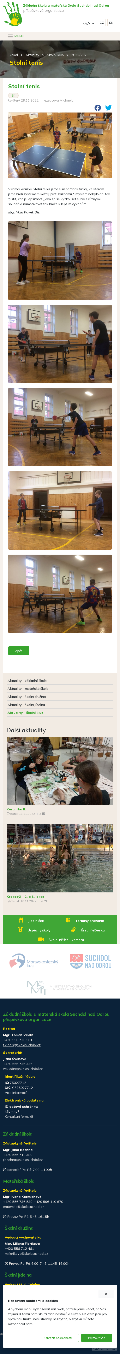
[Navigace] (15, 36)
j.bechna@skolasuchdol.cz (23, 1160)
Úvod (14, 55)
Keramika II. (16, 809)
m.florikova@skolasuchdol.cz (26, 1253)
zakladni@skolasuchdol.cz (23, 1069)
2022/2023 (80, 55)
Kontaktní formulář (19, 1116)
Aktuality (32, 55)
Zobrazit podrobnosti (58, 1338)
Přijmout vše (96, 1338)
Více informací (15, 1093)
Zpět (19, 651)
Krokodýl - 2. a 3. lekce (25, 896)
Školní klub (55, 55)
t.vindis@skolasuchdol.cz (22, 1045)
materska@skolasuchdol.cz (23, 1207)
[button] (88, 22)
